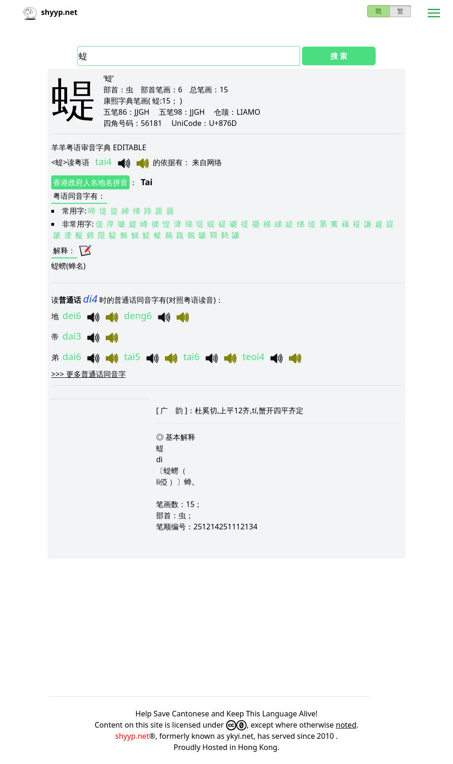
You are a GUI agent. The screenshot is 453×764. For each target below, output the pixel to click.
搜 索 (338, 56)
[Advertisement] (226, 627)
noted (346, 725)
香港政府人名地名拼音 (90, 182)
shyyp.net (132, 736)
